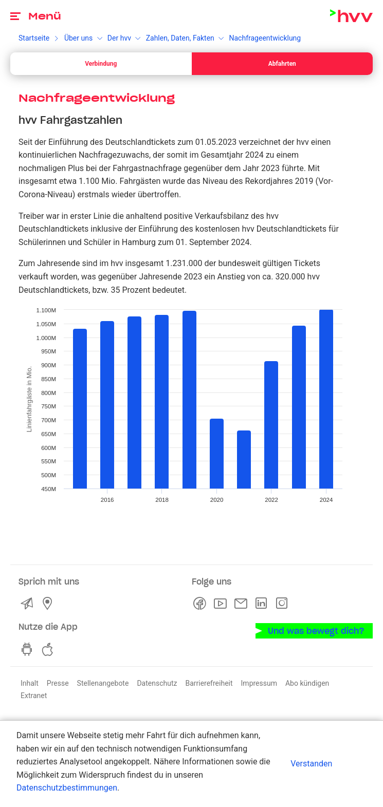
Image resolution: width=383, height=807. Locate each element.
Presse (58, 683)
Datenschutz (157, 683)
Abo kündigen (307, 683)
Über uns (78, 38)
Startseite (34, 38)
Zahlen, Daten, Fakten (180, 38)
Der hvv (119, 38)
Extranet (34, 695)
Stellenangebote (103, 683)
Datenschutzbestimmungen (66, 788)
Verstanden (311, 763)
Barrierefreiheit (208, 683)
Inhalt (30, 683)
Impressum (259, 683)
